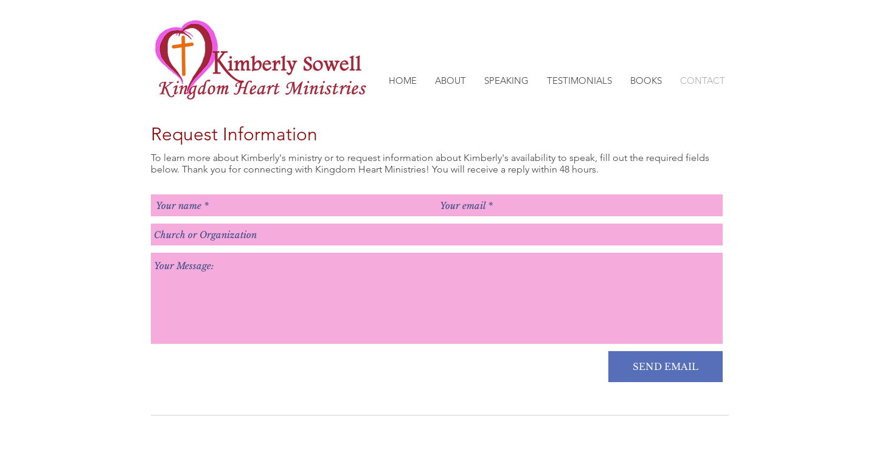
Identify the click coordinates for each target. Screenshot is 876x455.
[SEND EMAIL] (665, 366)
